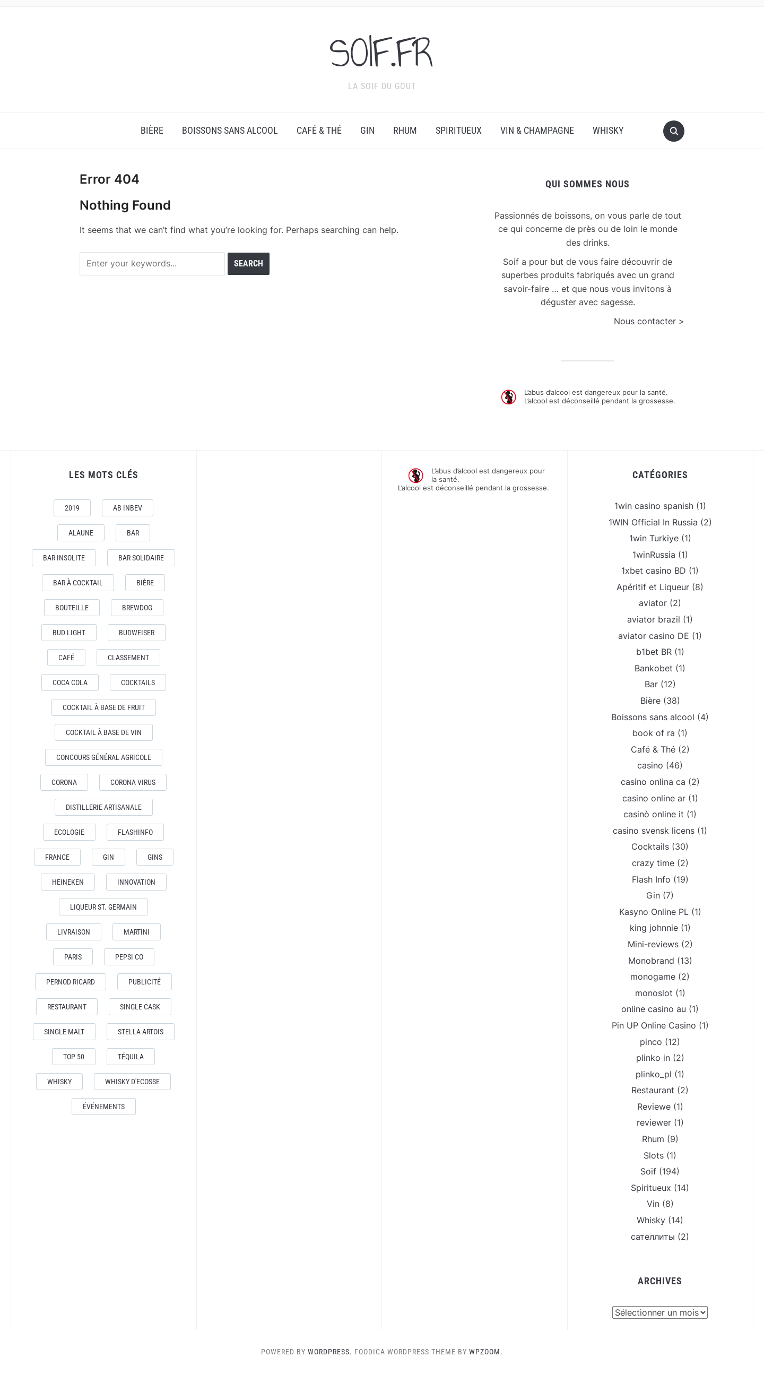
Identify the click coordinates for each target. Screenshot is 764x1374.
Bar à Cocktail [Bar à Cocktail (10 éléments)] (78, 582)
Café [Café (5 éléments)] (66, 657)
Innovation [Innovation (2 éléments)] (136, 882)
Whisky (608, 130)
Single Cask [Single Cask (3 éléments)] (140, 1007)
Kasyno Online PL (654, 911)
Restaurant (652, 1090)
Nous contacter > (649, 321)
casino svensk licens (653, 830)
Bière (152, 130)
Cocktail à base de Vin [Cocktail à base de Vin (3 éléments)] (104, 732)
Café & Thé (319, 130)
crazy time (653, 863)
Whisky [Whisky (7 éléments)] (59, 1081)
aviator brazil (653, 619)
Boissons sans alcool (230, 130)
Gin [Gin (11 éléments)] (108, 857)
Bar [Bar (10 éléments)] (133, 533)
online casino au (653, 1009)
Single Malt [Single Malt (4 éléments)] (64, 1031)
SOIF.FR (382, 52)
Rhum (405, 130)
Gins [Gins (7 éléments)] (154, 857)
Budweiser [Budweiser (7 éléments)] (136, 632)
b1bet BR (654, 651)
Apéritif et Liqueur (653, 587)
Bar (651, 684)
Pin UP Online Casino (654, 1025)
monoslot (654, 993)
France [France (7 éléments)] (57, 857)
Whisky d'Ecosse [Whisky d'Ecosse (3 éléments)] (132, 1081)
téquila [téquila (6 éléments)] (131, 1056)
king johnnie (654, 927)
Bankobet (654, 668)
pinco (651, 1041)
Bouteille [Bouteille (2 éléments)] (72, 607)
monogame (652, 976)
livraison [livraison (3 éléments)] (73, 932)
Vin (653, 1203)
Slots (654, 1155)
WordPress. (330, 1351)
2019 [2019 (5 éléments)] (72, 508)
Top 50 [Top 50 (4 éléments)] (73, 1056)
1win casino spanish (653, 505)
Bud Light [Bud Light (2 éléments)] (69, 632)
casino (650, 765)
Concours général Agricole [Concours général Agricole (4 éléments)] (103, 757)
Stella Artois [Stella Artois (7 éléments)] (140, 1031)
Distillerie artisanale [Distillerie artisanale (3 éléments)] (104, 807)
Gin (367, 130)
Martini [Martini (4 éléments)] (137, 932)
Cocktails (650, 846)
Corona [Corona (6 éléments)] (64, 782)
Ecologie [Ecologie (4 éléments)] (69, 832)
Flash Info (651, 879)
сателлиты (653, 1236)
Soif (648, 1171)
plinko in (653, 1057)
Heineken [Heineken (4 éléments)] (68, 882)
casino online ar (653, 798)
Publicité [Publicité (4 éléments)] (144, 982)
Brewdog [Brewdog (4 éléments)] (137, 607)
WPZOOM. (486, 1351)
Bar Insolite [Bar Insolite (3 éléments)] (64, 558)
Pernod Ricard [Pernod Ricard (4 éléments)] (70, 982)
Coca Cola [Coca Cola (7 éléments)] (70, 682)
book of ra (653, 733)
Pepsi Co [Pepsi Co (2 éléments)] (129, 957)
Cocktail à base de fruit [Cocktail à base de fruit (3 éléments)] (104, 707)
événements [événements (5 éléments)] (104, 1106)
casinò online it (653, 814)
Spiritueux (459, 130)
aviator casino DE (653, 635)
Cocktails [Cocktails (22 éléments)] (138, 682)
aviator (653, 603)
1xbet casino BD (653, 570)
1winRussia (653, 554)
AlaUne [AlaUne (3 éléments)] (80, 533)
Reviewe (654, 1106)
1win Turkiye (654, 538)
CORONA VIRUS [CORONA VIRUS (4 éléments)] (132, 782)
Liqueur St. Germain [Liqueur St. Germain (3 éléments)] (103, 907)
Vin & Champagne (537, 130)
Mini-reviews (653, 944)
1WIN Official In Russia (653, 522)
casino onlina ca (653, 781)
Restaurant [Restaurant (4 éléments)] (66, 1007)
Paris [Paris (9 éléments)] (73, 957)
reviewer (654, 1122)
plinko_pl (654, 1074)
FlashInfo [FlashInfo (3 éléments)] (135, 832)
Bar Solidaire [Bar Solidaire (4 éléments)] (141, 558)
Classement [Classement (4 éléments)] (128, 657)
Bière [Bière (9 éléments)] (145, 582)
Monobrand (651, 960)
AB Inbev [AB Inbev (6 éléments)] (127, 508)
